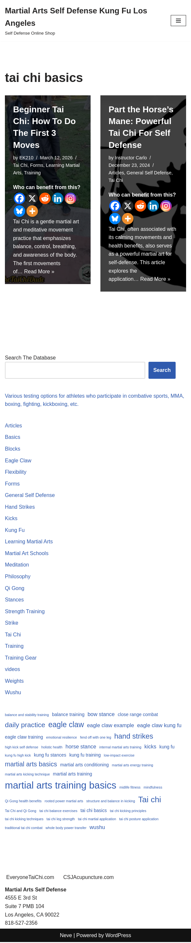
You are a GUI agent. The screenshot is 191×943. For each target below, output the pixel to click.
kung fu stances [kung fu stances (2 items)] (50, 755)
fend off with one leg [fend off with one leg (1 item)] (95, 738)
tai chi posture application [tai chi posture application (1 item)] (138, 820)
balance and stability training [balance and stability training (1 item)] (27, 715)
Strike (11, 623)
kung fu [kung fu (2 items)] (166, 747)
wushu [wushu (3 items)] (97, 828)
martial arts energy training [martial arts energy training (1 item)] (132, 766)
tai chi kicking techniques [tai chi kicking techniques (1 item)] (24, 820)
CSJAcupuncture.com (88, 878)
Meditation (17, 565)
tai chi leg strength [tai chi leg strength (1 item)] (60, 820)
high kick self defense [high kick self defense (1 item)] (21, 748)
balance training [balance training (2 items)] (68, 715)
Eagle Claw (18, 460)
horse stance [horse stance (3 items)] (80, 747)
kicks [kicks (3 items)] (150, 747)
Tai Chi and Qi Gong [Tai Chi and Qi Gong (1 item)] (20, 811)
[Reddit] (45, 198)
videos (12, 670)
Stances (14, 600)
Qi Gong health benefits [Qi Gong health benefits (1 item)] (23, 802)
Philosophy (17, 577)
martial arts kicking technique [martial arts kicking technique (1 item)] (27, 775)
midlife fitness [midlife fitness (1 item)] (130, 788)
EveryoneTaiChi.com (30, 878)
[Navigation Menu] (178, 20)
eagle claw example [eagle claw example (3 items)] (110, 725)
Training (32, 172)
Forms (36, 165)
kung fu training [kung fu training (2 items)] (85, 755)
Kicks (11, 518)
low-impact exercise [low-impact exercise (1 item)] (119, 756)
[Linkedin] (57, 198)
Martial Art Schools (26, 553)
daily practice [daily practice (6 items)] (25, 725)
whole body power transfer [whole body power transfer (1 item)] (65, 828)
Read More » (39, 272)
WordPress (118, 936)
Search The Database (30, 357)
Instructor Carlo (131, 157)
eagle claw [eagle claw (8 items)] (66, 725)
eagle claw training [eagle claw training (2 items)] (24, 737)
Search (162, 370)
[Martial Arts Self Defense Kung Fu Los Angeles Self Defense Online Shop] (83, 21)
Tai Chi (20, 165)
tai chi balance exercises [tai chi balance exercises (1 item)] (58, 811)
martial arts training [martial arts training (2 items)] (72, 774)
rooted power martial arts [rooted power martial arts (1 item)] (63, 802)
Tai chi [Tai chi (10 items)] (149, 800)
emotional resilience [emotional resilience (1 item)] (61, 738)
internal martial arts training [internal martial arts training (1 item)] (120, 748)
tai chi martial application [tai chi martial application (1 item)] (97, 820)
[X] (32, 198)
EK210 (26, 157)
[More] (32, 211)
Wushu (13, 693)
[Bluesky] (19, 211)
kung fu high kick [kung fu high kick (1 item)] (18, 756)
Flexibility (15, 472)
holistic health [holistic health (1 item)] (51, 748)
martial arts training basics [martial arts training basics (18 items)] (60, 785)
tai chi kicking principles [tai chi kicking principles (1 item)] (128, 811)
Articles (116, 172)
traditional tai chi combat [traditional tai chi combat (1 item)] (24, 828)
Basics (12, 437)
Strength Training (25, 612)
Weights (14, 681)
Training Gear (21, 658)
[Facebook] (19, 198)
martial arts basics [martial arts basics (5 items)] (31, 764)
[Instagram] (70, 198)
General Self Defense (149, 172)
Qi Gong (15, 588)
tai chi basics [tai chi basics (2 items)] (93, 811)
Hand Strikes (20, 507)
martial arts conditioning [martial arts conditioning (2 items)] (84, 765)
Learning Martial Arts (29, 542)
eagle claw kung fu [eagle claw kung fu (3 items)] (159, 725)
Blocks (12, 449)
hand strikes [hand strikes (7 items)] (133, 737)
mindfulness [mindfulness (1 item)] (153, 788)
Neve (66, 936)
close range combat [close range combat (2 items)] (138, 715)
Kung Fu (15, 530)
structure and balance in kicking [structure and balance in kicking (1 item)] (110, 802)
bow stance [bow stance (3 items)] (101, 715)
